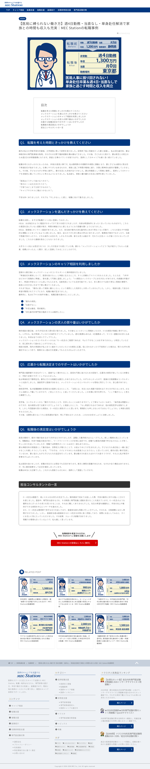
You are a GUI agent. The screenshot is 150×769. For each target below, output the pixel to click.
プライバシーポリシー (23, 744)
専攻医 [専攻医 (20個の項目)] (92, 747)
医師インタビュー (67, 692)
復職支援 (41, 10)
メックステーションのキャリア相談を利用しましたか (63, 116)
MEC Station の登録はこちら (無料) (73, 542)
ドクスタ (61, 713)
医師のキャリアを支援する (28, 674)
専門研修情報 (65, 702)
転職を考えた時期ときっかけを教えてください (60, 111)
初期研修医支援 (64, 10)
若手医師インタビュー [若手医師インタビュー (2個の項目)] (63, 753)
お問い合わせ (19, 753)
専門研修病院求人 (67, 705)
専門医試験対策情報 (68, 718)
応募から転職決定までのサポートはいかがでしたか (62, 121)
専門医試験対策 (80, 10)
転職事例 (22, 19)
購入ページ (121, 702)
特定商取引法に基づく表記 (24, 750)
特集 (60, 729)
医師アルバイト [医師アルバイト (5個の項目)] (61, 747)
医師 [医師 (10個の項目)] (91, 743)
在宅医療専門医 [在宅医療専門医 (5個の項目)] (82, 747)
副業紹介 (51, 10)
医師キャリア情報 (67, 689)
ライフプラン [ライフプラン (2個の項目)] (82, 743)
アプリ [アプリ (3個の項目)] (58, 743)
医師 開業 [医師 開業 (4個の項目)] (71, 747)
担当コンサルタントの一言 (52, 127)
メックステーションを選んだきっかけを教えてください (64, 113)
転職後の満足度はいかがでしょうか (56, 124)
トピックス (62, 723)
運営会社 (17, 742)
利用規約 (17, 747)
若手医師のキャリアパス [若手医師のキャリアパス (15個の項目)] (83, 750)
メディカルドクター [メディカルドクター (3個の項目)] (69, 743)
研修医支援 (62, 698)
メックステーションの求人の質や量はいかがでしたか (63, 119)
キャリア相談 (18, 10)
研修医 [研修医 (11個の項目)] (58, 750)
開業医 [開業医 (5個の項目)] (74, 753)
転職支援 (30, 10)
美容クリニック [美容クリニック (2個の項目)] (68, 750)
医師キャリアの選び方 (69, 708)
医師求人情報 (65, 684)
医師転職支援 (63, 679)
